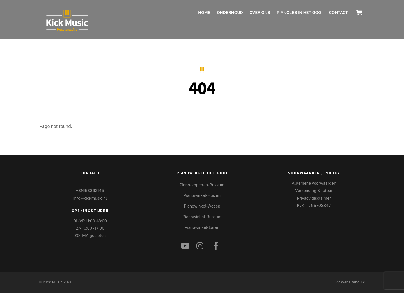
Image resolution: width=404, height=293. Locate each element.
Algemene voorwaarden (314, 183)
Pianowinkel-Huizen (202, 195)
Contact (338, 12)
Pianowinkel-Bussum (201, 216)
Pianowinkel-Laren (202, 227)
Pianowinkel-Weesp (202, 206)
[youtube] (185, 244)
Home (204, 12)
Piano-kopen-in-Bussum (202, 184)
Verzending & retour (314, 190)
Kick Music (52, 282)
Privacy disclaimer (314, 198)
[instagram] (201, 244)
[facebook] (216, 244)
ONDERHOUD (230, 12)
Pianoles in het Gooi (299, 12)
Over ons (259, 12)
